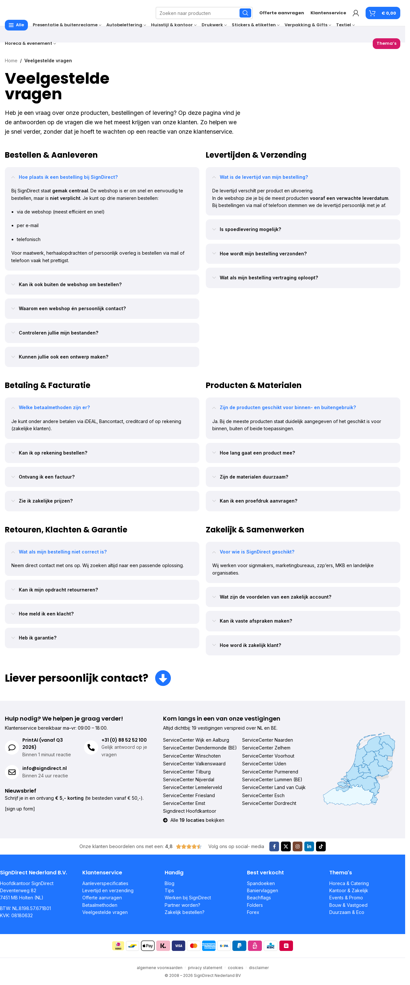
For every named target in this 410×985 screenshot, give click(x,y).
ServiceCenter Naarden (267, 740)
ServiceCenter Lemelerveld (192, 787)
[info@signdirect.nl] (12, 772)
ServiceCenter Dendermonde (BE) (200, 747)
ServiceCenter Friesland (189, 795)
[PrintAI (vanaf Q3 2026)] (12, 747)
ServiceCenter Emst (184, 803)
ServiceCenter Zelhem (266, 747)
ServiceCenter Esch (263, 795)
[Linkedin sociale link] (309, 846)
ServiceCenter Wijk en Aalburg (196, 740)
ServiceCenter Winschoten (192, 756)
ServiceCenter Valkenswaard (194, 763)
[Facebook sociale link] (274, 846)
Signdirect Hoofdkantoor (189, 811)
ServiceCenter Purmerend (270, 771)
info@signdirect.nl (44, 768)
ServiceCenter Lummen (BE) (272, 779)
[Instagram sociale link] (297, 846)
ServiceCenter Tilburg (187, 771)
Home (11, 60)
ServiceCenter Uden (264, 763)
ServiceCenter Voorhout (268, 756)
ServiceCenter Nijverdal (188, 779)
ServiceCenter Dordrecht (269, 803)
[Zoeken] (204, 13)
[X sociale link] (286, 846)
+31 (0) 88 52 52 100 (124, 740)
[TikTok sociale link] (321, 846)
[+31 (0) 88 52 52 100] (91, 747)
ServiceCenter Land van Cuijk (274, 787)
